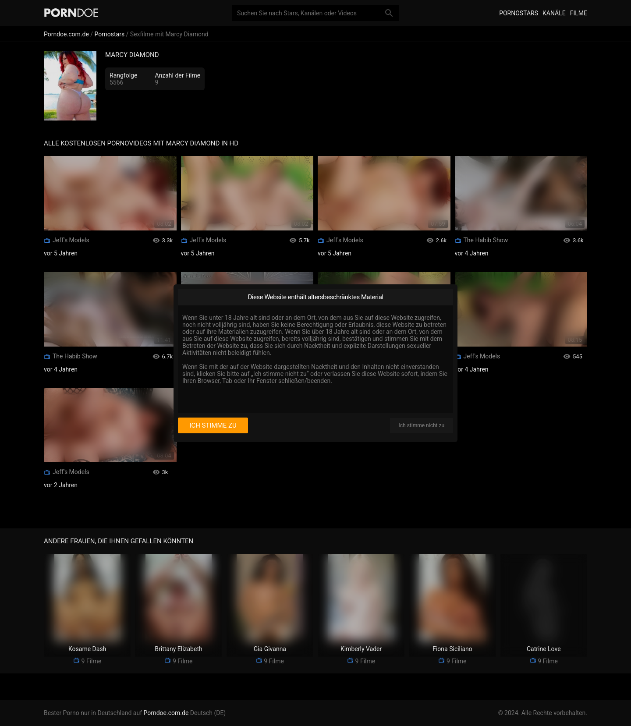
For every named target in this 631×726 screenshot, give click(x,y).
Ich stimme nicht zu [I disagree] (421, 425)
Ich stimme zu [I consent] (212, 425)
